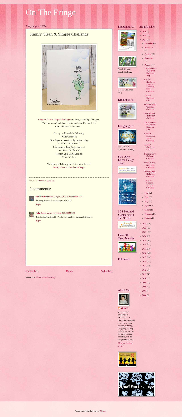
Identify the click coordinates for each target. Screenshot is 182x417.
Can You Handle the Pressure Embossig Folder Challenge (149, 86)
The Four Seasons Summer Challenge (149, 184)
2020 (144, 236)
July (146, 193)
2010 (144, 278)
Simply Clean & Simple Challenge (68, 167)
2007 (144, 291)
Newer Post (32, 271)
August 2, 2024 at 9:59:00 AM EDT (68, 197)
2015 (144, 257)
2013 (144, 266)
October (148, 54)
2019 (144, 240)
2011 (144, 274)
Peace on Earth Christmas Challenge (150, 107)
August (148, 65)
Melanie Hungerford (44, 197)
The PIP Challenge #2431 (149, 147)
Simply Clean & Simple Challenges (54, 119)
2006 (144, 295)
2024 (144, 40)
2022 (144, 228)
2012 (144, 270)
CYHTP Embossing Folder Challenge (149, 137)
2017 (144, 249)
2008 (144, 287)
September (149, 58)
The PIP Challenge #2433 (149, 98)
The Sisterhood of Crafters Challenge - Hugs (150, 72)
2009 (144, 283)
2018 (144, 245)
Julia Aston (41, 213)
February (148, 214)
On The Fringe (51, 12)
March (147, 210)
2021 (144, 232)
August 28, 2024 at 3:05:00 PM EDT (60, 213)
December (149, 43)
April (147, 206)
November (149, 48)
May (147, 201)
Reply (38, 204)
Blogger (103, 411)
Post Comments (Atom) (45, 277)
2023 (144, 224)
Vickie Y (124, 308)
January (148, 218)
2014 (144, 261)
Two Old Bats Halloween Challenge (149, 115)
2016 (144, 253)
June (147, 197)
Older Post (106, 271)
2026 (144, 31)
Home (69, 271)
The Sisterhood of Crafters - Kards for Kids (150, 126)
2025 (144, 36)
